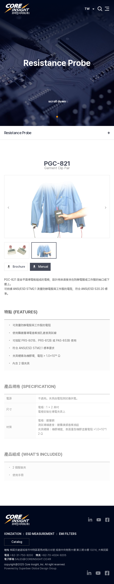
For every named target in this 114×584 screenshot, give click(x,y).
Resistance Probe (18, 133)
